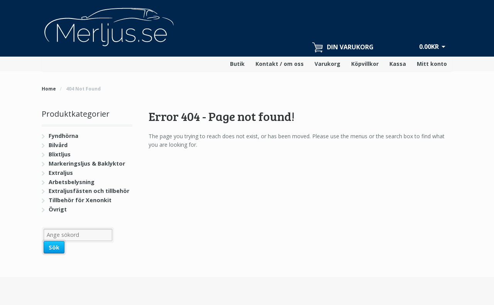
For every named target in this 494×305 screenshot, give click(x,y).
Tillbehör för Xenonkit (80, 200)
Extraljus (61, 172)
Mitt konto (432, 63)
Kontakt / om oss (279, 63)
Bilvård (58, 145)
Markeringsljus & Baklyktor (87, 163)
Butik (237, 63)
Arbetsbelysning (72, 182)
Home (49, 88)
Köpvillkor (365, 63)
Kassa (397, 63)
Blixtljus (60, 154)
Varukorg (327, 63)
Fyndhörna (63, 135)
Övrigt (58, 209)
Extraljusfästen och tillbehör (89, 190)
